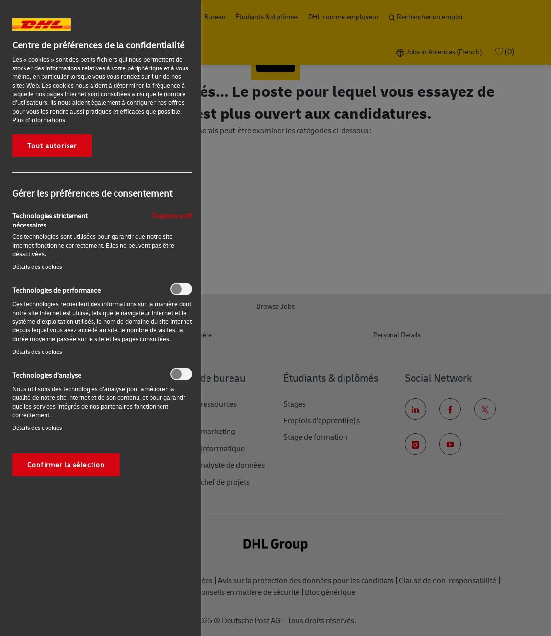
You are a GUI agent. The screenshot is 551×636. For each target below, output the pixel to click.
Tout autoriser (52, 145)
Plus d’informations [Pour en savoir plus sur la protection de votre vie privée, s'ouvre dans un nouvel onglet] (38, 119)
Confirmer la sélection (66, 464)
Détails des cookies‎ (37, 266)
